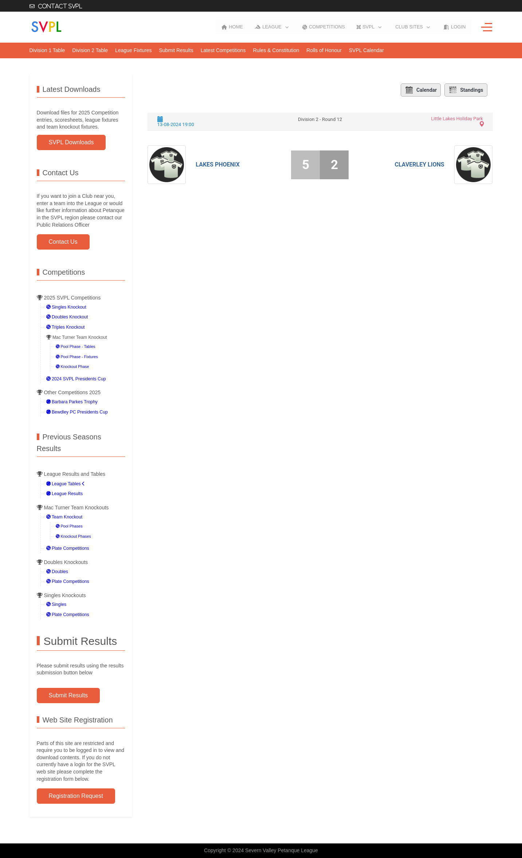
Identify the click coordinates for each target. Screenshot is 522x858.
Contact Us (63, 242)
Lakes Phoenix (217, 164)
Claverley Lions (419, 164)
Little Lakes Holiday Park (457, 118)
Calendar (421, 90)
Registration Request (76, 796)
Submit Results (68, 695)
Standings (465, 90)
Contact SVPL (60, 6)
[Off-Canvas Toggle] (486, 26)
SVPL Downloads (71, 142)
